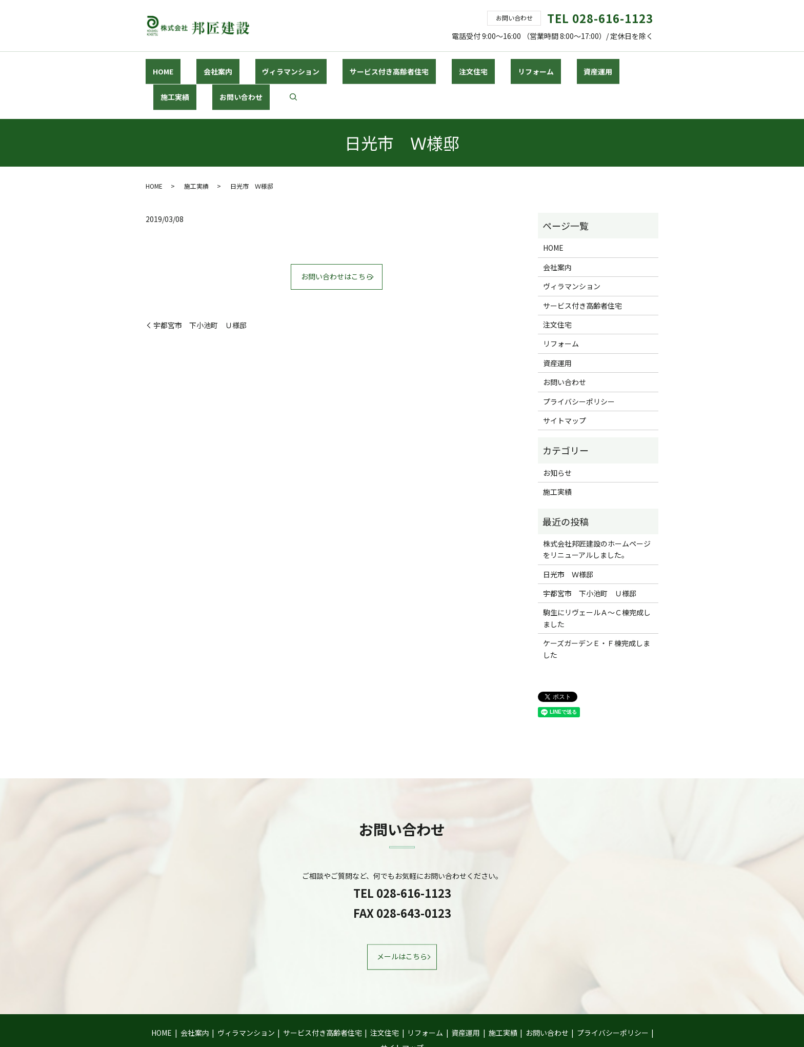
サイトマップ (564, 384)
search (648, 67)
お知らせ (557, 436)
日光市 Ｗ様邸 (568, 537)
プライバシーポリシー (579, 364)
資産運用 (507, 66)
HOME (158, 66)
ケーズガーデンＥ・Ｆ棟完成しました (596, 612)
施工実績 (551, 66)
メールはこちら (402, 920)
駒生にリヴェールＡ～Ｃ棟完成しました (597, 581)
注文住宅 (411, 66)
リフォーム (459, 66)
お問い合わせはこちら (337, 240)
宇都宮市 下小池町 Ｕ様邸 (200, 288)
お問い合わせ (603, 66)
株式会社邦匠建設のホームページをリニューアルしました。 (597, 513)
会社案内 (198, 66)
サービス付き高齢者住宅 (341, 66)
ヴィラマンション (257, 66)
